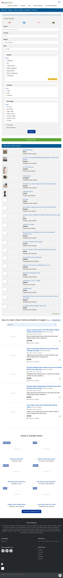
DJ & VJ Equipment (21, 527)
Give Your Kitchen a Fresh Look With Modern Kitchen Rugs (39, 249)
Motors (40, 554)
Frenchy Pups (27, 176)
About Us (4, 541)
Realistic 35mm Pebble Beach (16, 504)
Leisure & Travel (31, 527)
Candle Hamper (27, 288)
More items (56, 313)
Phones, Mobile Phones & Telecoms (45, 531)
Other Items (31, 529)
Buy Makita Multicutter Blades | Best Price (34, 305)
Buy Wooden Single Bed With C (46, 481)
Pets (29, 5)
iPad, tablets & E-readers (26, 532)
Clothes (12, 529)
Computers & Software (53, 529)
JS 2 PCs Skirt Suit (28, 167)
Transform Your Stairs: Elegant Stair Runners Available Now (39, 184)
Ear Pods (25, 199)
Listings (40, 550)
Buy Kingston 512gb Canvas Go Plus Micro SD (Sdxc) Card (39, 207)
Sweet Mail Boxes (28, 150)
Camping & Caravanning (21, 529)
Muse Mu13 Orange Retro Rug (31, 273)
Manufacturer (31, 531)
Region (5, 39)
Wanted (40, 558)
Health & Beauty (38, 532)
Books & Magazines (33, 525)
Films (45, 529)
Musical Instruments (21, 525)
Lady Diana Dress (28, 191)
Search (5, 26)
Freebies (13, 527)
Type (4, 46)
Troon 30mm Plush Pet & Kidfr (46, 504)
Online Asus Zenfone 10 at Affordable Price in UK (36, 265)
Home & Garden (52, 525)
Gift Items (57, 531)
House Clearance (38, 5)
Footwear (10, 531)
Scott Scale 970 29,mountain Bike (32, 257)
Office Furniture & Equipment (51, 527)
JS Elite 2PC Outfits (28, 224)
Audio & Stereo (43, 525)
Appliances (6, 529)
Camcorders (5, 525)
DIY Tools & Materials (51, 5)
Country (5, 33)
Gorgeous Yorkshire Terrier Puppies (33, 241)
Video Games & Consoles (20, 531)
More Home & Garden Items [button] (31, 511)
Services (40, 556)
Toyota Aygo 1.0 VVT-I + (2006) (31, 280)
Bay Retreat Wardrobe (16, 459)
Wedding (4, 531)
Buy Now (40, 552)
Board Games (39, 529)
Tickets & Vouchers (13, 5)
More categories (52, 79)
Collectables (40, 527)
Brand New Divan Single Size (16, 481)
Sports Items (12, 525)
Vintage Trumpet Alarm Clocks (46, 459)
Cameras (23, 5)
